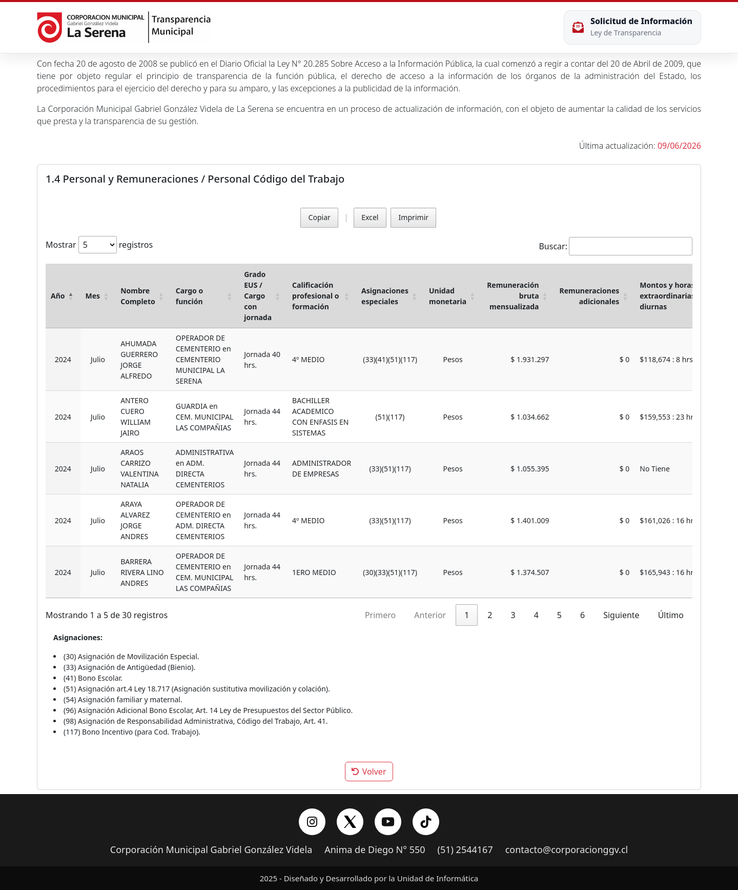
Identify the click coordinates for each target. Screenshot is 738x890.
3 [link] (513, 615)
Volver (369, 771)
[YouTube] (388, 821)
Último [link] (671, 615)
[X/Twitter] (350, 821)
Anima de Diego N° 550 (374, 850)
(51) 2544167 (465, 850)
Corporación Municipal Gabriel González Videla (211, 850)
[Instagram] (312, 821)
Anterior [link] (430, 615)
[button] (71, 296)
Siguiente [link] (621, 615)
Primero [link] (380, 615)
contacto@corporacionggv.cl (566, 850)
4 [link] (536, 615)
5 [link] (559, 615)
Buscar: (553, 246)
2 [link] (489, 615)
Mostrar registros (99, 244)
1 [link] (466, 615)
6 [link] (582, 615)
